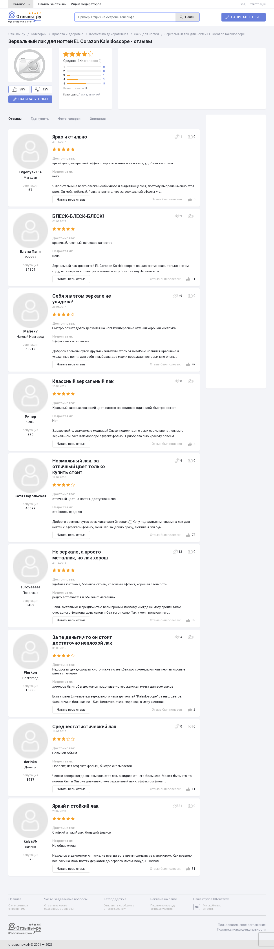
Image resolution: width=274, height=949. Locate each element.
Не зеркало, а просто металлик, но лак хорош (80, 554)
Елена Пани (30, 251)
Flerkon (30, 672)
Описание (98, 119)
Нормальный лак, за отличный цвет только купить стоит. (78, 466)
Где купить (40, 119)
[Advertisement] (192, 78)
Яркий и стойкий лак (75, 806)
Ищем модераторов (86, 4)
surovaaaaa (30, 587)
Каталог (21, 4)
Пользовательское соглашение (242, 925)
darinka (30, 762)
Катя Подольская (30, 496)
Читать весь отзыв (71, 199)
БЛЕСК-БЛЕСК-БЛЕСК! (78, 216)
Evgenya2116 (30, 172)
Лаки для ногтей (89, 94)
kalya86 (30, 841)
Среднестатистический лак (84, 726)
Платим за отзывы (52, 4)
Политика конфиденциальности (241, 929)
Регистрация (257, 4)
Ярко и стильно (69, 137)
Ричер (30, 416)
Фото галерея (69, 119)
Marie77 (30, 331)
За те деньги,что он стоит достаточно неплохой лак (82, 640)
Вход (242, 4)
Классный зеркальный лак (83, 381)
